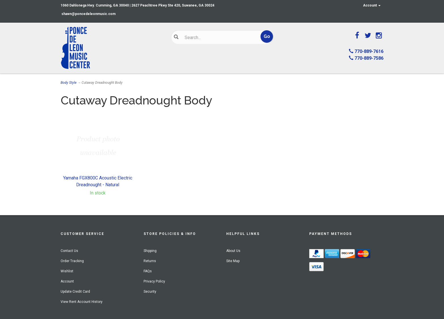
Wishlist (67, 271)
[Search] (218, 37)
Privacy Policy (154, 281)
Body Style (68, 83)
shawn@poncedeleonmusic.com (88, 14)
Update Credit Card (75, 292)
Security (150, 292)
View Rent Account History (82, 302)
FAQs (148, 271)
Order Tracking (72, 261)
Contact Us (69, 251)
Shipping (150, 251)
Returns (150, 261)
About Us (233, 251)
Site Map (233, 261)
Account (372, 5)
